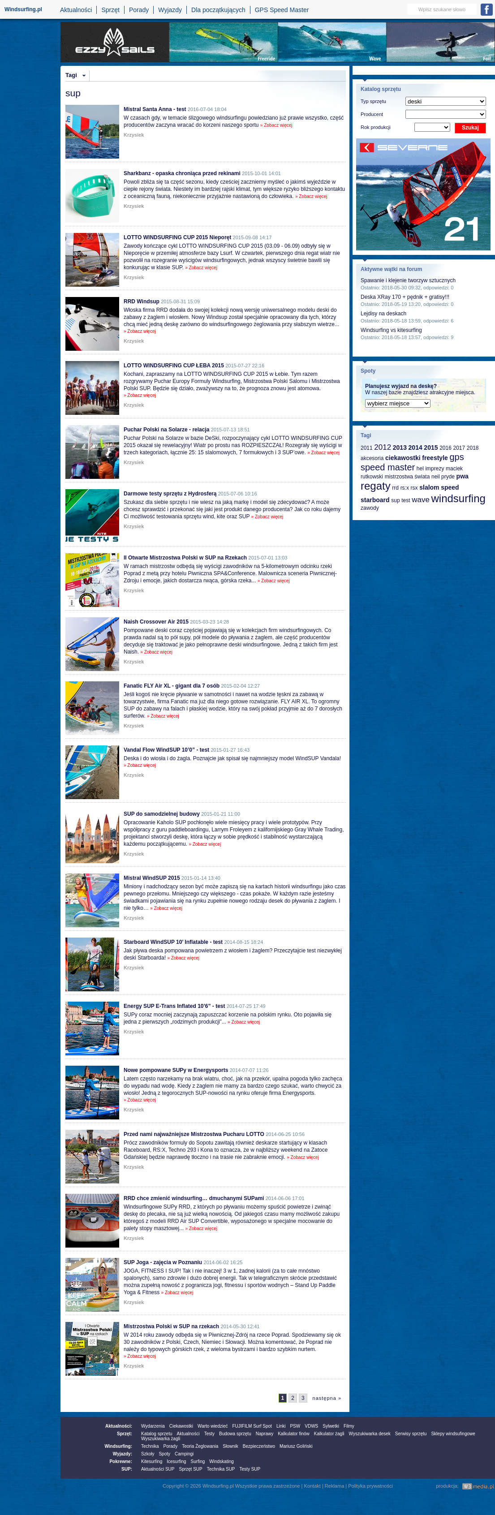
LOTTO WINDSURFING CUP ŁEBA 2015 (174, 365)
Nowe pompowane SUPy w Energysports (176, 1070)
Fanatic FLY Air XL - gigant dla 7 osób (172, 686)
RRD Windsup (141, 301)
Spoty (164, 1453)
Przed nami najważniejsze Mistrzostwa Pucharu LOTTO (194, 1134)
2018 (473, 448)
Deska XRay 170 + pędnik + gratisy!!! (405, 297)
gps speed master (412, 462)
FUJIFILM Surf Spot (252, 1426)
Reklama (334, 1486)
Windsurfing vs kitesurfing (391, 330)
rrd (395, 488)
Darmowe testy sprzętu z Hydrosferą (170, 494)
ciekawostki (403, 457)
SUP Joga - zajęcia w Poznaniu (163, 1262)
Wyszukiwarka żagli (160, 1438)
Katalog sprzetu (156, 1433)
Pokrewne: (120, 1461)
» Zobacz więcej (276, 125)
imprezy (434, 468)
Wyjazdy (170, 9)
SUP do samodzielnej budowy (162, 814)
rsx (414, 488)
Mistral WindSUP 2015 (152, 878)
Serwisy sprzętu (411, 1433)
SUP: (126, 1469)
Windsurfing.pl (23, 9)
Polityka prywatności (370, 1486)
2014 (415, 447)
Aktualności (76, 9)
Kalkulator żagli (329, 1433)
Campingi (184, 1453)
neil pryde (443, 476)
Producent (372, 114)
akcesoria (372, 458)
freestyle (435, 457)
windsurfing (458, 498)
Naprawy (264, 1433)
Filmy (349, 1426)
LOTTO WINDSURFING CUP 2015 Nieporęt (177, 237)
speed (450, 487)
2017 (459, 448)
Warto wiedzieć (213, 1426)
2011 (367, 448)
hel (420, 468)
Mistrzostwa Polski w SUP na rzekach (171, 1326)
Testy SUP (250, 1469)
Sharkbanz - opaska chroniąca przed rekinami (182, 173)
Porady (139, 9)
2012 (382, 447)
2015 (431, 447)
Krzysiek (134, 135)
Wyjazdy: (122, 1453)
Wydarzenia (153, 1426)
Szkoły (147, 1453)
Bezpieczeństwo (259, 1446)
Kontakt (312, 1486)
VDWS (311, 1426)
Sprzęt (110, 9)
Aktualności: (118, 1426)
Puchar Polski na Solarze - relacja (166, 429)
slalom (429, 487)
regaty (376, 486)
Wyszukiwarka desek (370, 1433)
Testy (209, 1433)
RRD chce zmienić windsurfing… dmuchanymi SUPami (194, 1198)
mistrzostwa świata (407, 476)
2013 (400, 447)
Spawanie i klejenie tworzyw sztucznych (408, 280)
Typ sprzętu (373, 101)
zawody (370, 508)
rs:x (404, 488)
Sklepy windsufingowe (453, 1433)
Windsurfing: (118, 1446)
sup (395, 500)
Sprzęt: (124, 1433)
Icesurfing (176, 1461)
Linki (281, 1426)
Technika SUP (221, 1469)
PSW (295, 1426)
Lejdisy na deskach (383, 313)
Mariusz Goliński (296, 1446)
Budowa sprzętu (235, 1433)
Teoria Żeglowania (200, 1446)
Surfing (198, 1461)
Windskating (221, 1461)
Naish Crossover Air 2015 (156, 622)
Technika (150, 1446)
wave (421, 499)
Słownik (230, 1446)
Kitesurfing (151, 1461)
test (405, 500)
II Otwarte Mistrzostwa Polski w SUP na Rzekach (185, 558)
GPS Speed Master (282, 9)
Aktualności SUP (157, 1469)
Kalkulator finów (294, 1433)
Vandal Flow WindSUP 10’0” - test (166, 750)
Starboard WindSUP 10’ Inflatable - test (173, 942)
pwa (462, 476)
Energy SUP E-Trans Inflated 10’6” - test (174, 1006)
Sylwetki (331, 1426)
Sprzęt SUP (190, 1469)
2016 (445, 448)
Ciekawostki (181, 1426)
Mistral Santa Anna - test (155, 109)
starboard (375, 500)
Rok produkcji (376, 127)
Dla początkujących (218, 9)
